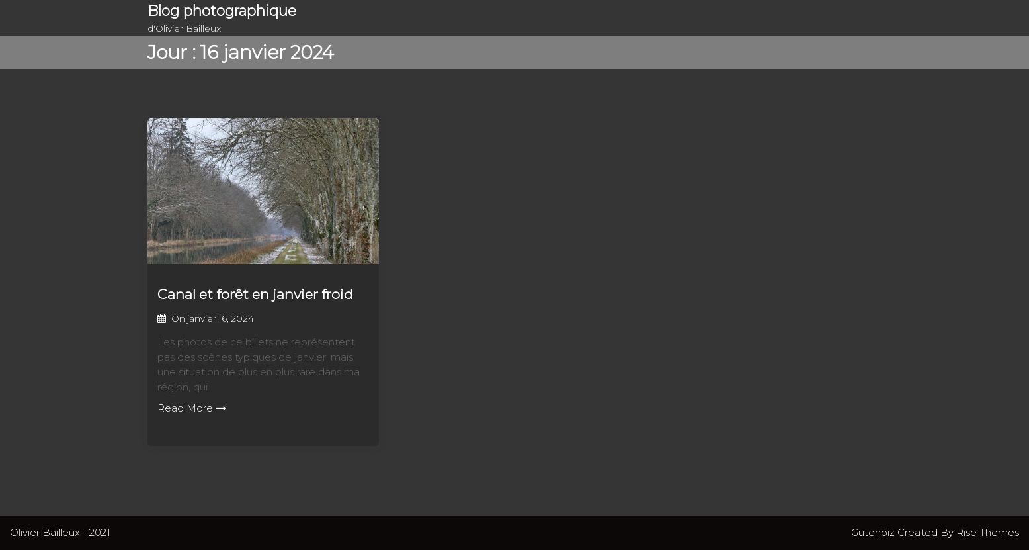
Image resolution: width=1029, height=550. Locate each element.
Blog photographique (221, 11)
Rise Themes (987, 532)
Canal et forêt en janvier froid (255, 294)
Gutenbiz (874, 532)
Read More (191, 408)
